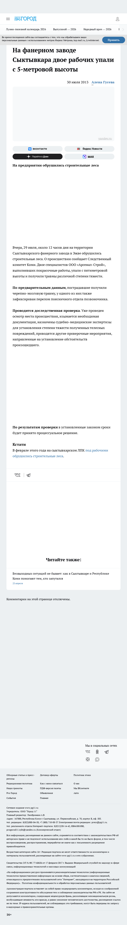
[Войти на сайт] (117, 19)
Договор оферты (49, 775)
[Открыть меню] (8, 19)
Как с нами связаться (51, 783)
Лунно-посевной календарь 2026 (26, 29)
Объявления (46, 793)
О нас (77, 783)
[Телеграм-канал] (107, 752)
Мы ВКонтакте (81, 788)
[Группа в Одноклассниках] (97, 752)
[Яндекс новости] (89, 149)
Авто (76, 793)
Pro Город (11, 793)
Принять (114, 40)
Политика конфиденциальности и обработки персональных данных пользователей (66, 883)
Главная (44, 798)
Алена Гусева (103, 82)
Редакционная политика (19, 783)
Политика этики (82, 775)
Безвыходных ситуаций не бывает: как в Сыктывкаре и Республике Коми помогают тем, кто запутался (63, 579)
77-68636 (37, 862)
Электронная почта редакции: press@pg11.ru (83, 822)
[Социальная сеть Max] (89, 156)
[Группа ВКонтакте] (38, 149)
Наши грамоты (14, 788)
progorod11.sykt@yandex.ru (21, 829)
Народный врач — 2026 (98, 29)
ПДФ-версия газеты (50, 788)
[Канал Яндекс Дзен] (38, 156)
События (11, 798)
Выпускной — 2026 (64, 29)
